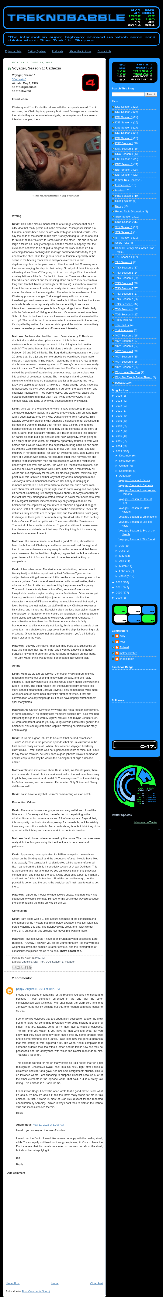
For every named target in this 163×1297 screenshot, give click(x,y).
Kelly (122, 635)
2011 (119, 587)
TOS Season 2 (124, 309)
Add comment (16, 1172)
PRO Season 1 (124, 195)
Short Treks (122, 242)
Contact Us (104, 51)
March (123, 566)
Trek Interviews (124, 330)
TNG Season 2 (124, 272)
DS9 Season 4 (123, 122)
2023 (119, 400)
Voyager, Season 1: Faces (134, 480)
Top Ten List (122, 325)
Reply (19, 1112)
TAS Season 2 (123, 262)
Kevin (122, 641)
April (122, 560)
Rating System (37, 51)
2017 (119, 431)
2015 (119, 441)
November (125, 460)
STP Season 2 (123, 232)
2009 (119, 597)
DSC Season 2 (124, 148)
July (122, 545)
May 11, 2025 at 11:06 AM (48, 1124)
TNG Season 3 (124, 278)
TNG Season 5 (124, 288)
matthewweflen (128, 653)
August (123, 475)
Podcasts (57, 51)
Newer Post (13, 1283)
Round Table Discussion (129, 211)
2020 (119, 415)
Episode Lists (13, 51)
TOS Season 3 (124, 314)
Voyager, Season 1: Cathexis (136, 485)
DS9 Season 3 (123, 117)
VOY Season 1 (54, 961)
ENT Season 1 (124, 159)
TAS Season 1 (123, 257)
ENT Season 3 (124, 169)
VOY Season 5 (124, 356)
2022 (119, 405)
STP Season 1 (123, 227)
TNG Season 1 (124, 267)
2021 (119, 410)
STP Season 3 (123, 237)
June (122, 550)
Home (55, 1283)
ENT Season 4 (124, 174)
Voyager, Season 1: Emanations (138, 516)
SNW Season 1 (124, 216)
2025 (119, 395)
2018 (119, 426)
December (125, 455)
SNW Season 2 (124, 221)
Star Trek (38, 961)
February (125, 571)
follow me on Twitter (145, 822)
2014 (119, 446)
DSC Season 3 (124, 154)
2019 (119, 421)
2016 (119, 436)
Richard (124, 647)
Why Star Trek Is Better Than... (133, 377)
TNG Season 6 (124, 293)
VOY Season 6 (124, 361)
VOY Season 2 (124, 340)
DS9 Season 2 (123, 111)
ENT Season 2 (124, 164)
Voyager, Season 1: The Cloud (137, 539)
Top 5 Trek (121, 319)
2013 (119, 451)
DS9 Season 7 (123, 138)
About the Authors (80, 51)
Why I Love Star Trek (127, 372)
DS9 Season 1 (123, 106)
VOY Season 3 (124, 346)
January (124, 576)
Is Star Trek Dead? (126, 180)
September (126, 470)
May (122, 555)
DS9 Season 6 (123, 132)
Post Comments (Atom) (36, 1291)
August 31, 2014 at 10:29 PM (42, 989)
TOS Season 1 (124, 304)
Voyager (70, 961)
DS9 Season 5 (123, 127)
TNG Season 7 (124, 299)
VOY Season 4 (124, 351)
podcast (120, 382)
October (124, 465)
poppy (20, 989)
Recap (119, 206)
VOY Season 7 (124, 367)
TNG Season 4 (124, 283)
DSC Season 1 (124, 143)
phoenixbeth (126, 658)
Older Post (96, 1283)
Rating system (123, 200)
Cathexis (26, 961)
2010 (119, 592)
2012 (119, 582)
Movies (119, 190)
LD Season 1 (123, 185)
